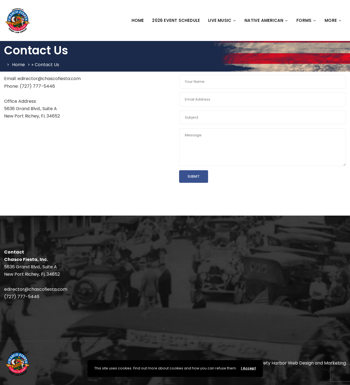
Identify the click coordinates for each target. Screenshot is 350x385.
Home (138, 20)
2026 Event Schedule (176, 20)
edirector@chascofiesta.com (35, 289)
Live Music (222, 20)
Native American (266, 20)
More (333, 20)
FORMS (306, 20)
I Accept (248, 368)
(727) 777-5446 (21, 296)
